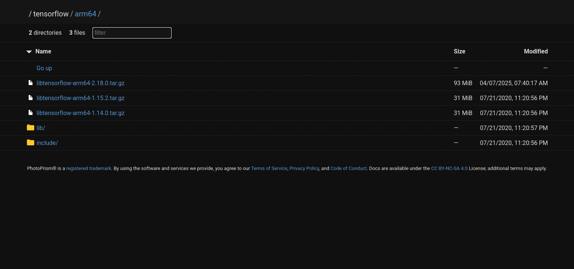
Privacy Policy (304, 168)
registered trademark (88, 168)
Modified (536, 51)
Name (43, 51)
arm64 (86, 13)
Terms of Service (269, 168)
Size (459, 51)
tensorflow (51, 13)
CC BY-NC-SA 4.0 (449, 168)
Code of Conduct (348, 168)
